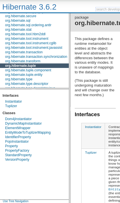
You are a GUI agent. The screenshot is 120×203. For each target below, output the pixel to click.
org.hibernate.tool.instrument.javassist (33, 48)
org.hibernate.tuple (20, 66)
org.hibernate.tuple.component (28, 70)
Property (11, 146)
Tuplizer (11, 106)
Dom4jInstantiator (18, 119)
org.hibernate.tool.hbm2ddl (25, 34)
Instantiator (13, 101)
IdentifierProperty (18, 137)
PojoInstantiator (17, 142)
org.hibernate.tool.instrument (26, 39)
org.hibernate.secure (20, 16)
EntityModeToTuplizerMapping (28, 132)
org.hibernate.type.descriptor (26, 84)
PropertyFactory (17, 151)
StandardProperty (18, 155)
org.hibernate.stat (18, 30)
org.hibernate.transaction (24, 52)
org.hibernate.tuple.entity (23, 75)
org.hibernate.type (19, 79)
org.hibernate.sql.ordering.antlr (28, 25)
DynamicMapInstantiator (23, 123)
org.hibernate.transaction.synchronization (36, 57)
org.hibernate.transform (22, 61)
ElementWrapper (18, 128)
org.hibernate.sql (17, 21)
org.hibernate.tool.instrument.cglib (30, 43)
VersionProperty (17, 160)
